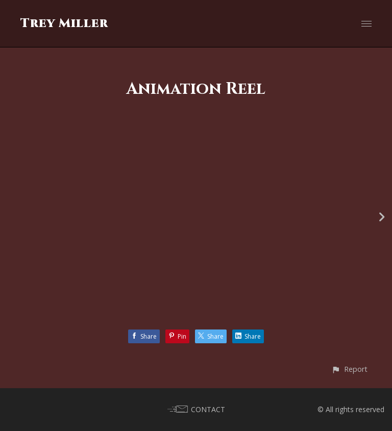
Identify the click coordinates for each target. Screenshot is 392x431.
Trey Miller (64, 23)
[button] (349, 369)
